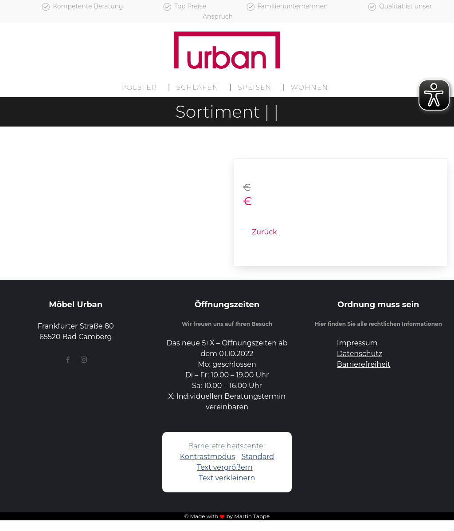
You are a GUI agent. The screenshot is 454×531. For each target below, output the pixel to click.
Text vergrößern (225, 467)
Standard (258, 456)
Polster (139, 87)
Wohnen (310, 87)
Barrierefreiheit (364, 364)
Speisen (254, 87)
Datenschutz (359, 353)
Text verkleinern (227, 478)
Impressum (357, 343)
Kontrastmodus (207, 456)
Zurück (264, 232)
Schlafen (197, 87)
